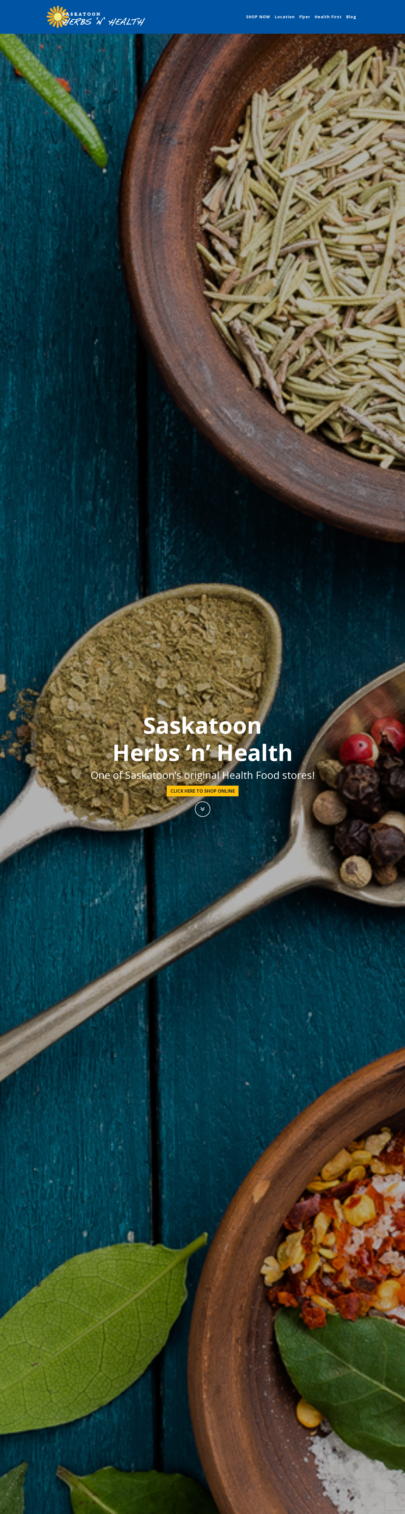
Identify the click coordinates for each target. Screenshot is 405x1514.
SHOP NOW (258, 16)
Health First (328, 16)
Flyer (304, 16)
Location (285, 16)
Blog (351, 16)
